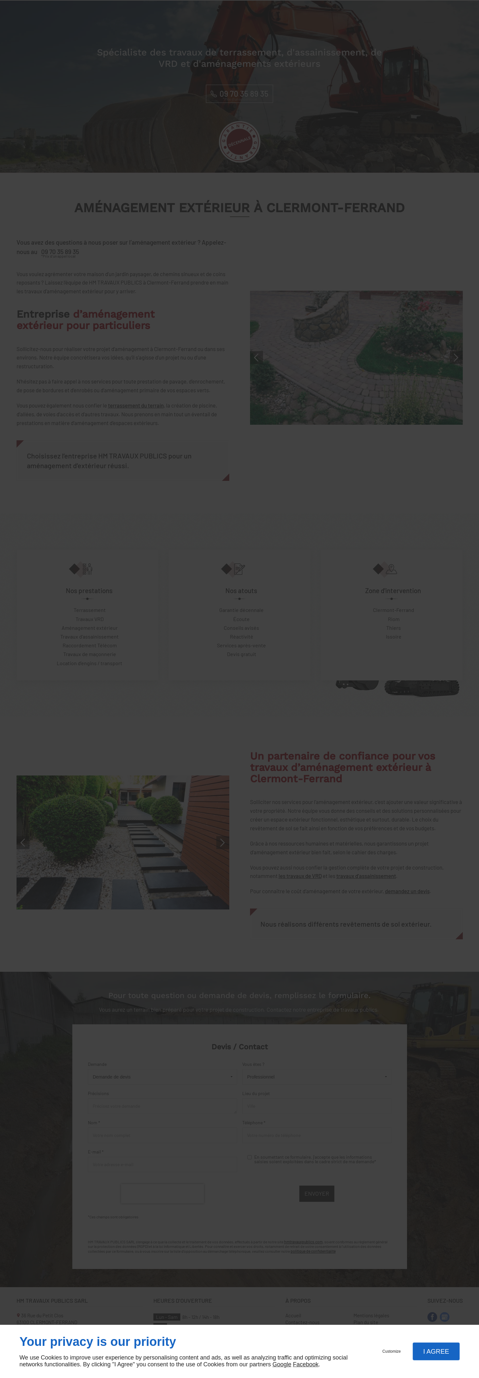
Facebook (305, 1364)
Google (281, 1364)
